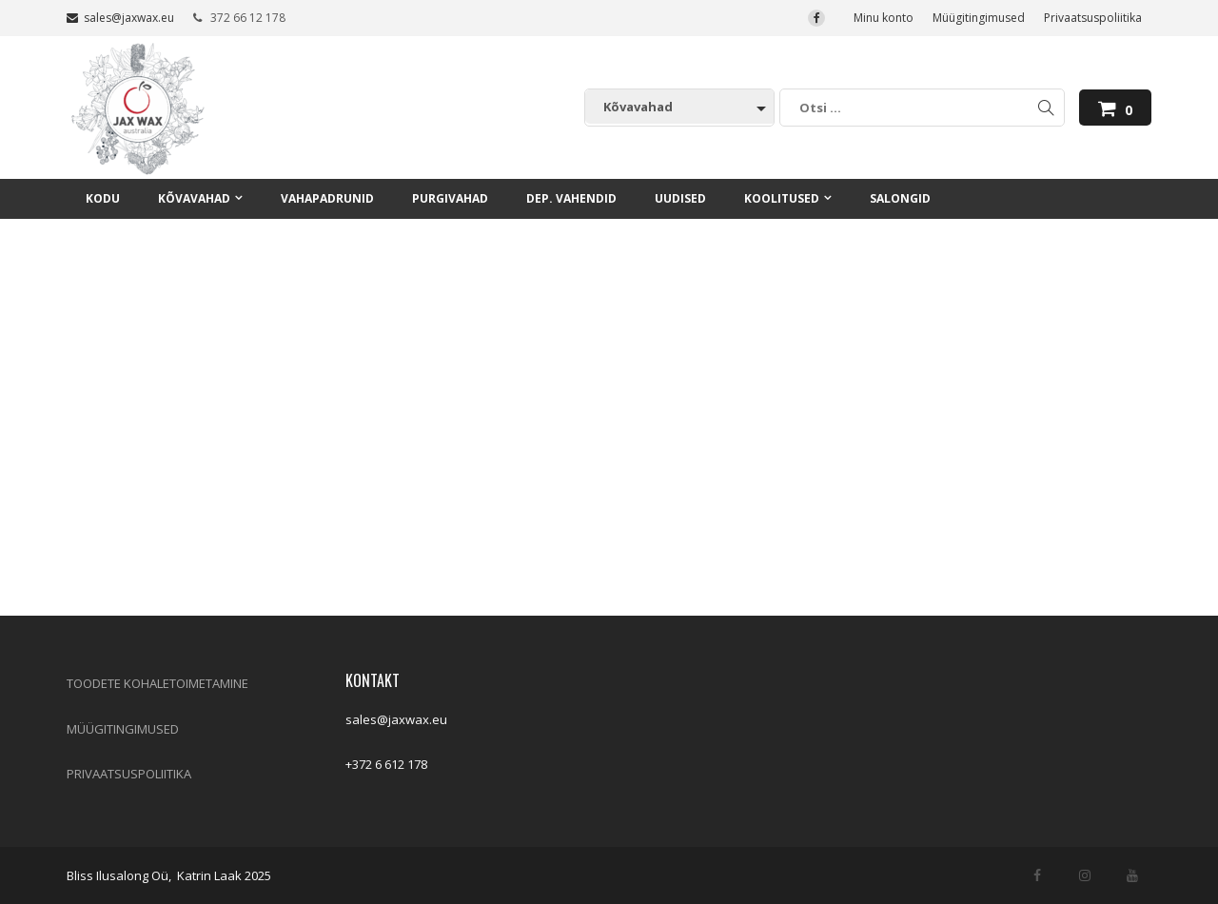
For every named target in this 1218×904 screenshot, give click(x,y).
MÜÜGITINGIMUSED (123, 728)
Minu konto (884, 18)
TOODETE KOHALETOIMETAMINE (157, 683)
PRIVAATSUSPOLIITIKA (129, 773)
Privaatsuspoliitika (1093, 18)
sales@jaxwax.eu (120, 18)
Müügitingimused (979, 18)
